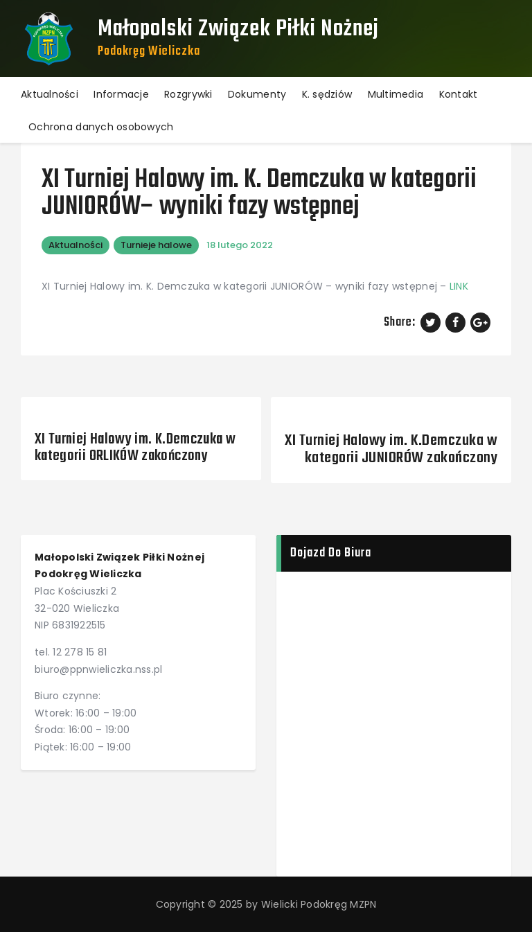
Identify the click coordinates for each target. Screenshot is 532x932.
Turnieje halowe (156, 245)
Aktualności (75, 245)
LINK (459, 286)
